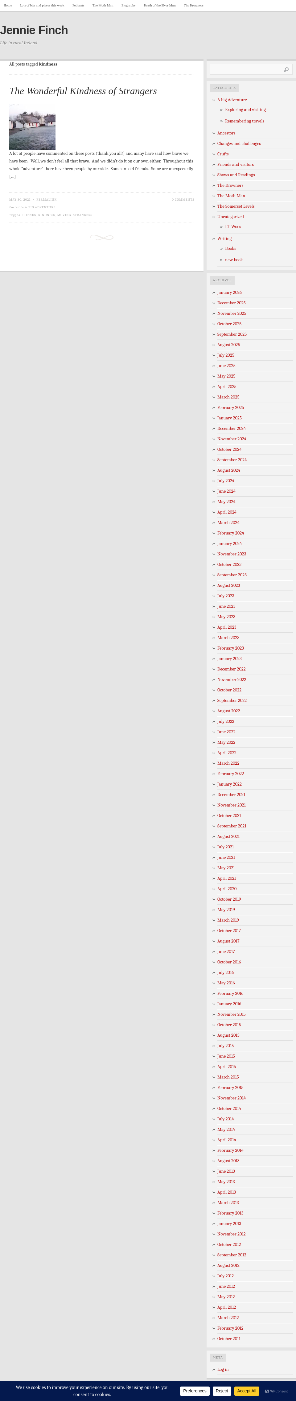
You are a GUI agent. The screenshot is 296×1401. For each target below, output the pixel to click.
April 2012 (226, 1307)
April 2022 (226, 752)
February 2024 (230, 533)
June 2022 (226, 732)
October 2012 (229, 1244)
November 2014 (231, 1098)
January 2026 (229, 292)
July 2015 (225, 1045)
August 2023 (228, 585)
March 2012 (228, 1317)
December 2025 (231, 303)
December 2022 (231, 669)
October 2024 (229, 449)
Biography (128, 5)
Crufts (223, 154)
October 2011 (228, 1338)
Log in (223, 1369)
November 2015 (231, 1014)
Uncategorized (230, 216)
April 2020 (226, 888)
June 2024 (226, 491)
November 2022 (231, 679)
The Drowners (193, 5)
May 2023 (226, 616)
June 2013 (226, 1171)
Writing (224, 238)
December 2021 (231, 794)
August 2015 (228, 1035)
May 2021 (226, 868)
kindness (46, 215)
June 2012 (226, 1286)
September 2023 (232, 575)
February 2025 (230, 407)
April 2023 (226, 627)
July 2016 (225, 972)
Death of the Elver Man (160, 5)
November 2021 (231, 805)
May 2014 (226, 1129)
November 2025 (231, 313)
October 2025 (229, 323)
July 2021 (225, 847)
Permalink (46, 200)
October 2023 (229, 564)
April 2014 (226, 1140)
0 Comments (183, 200)
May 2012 (226, 1296)
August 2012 (228, 1265)
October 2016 (229, 962)
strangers (82, 215)
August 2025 (228, 344)
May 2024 (226, 501)
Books (230, 248)
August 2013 (228, 1160)
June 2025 (226, 365)
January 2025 (229, 418)
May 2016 (226, 983)
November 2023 (231, 554)
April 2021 (226, 878)
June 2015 (226, 1056)
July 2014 (225, 1119)
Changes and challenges (239, 143)
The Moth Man (102, 5)
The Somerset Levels (235, 206)
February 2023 (230, 648)
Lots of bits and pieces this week (42, 5)
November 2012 (231, 1234)
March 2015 (228, 1077)
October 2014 (229, 1108)
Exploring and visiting (245, 109)
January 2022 (229, 784)
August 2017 (228, 941)
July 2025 (225, 355)
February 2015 (230, 1087)
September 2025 (232, 334)
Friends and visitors (235, 164)
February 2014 (230, 1150)
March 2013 (228, 1202)
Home (8, 5)
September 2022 (232, 700)
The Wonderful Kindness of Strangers (83, 90)
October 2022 (229, 690)
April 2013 (226, 1192)
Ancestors (226, 133)
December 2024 (231, 428)
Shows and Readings (236, 175)
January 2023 (229, 658)
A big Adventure (40, 207)
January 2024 (229, 543)
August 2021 (228, 836)
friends (29, 215)
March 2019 (228, 920)
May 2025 (226, 376)
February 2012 (230, 1328)
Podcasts (78, 5)
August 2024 (228, 470)
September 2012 (231, 1255)
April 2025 (226, 386)
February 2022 (230, 773)
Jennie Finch (34, 30)
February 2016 (230, 993)
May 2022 (226, 742)
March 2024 (228, 522)
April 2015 (226, 1066)
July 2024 (225, 480)
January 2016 (229, 1004)
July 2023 (225, 595)
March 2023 (228, 637)
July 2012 (225, 1276)
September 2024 (232, 459)
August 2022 (228, 711)
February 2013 (230, 1213)
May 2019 (226, 909)
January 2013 (229, 1223)
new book (234, 259)
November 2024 (231, 439)
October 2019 (229, 899)
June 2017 (226, 951)
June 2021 (226, 857)
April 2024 (226, 512)
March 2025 (228, 397)
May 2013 (226, 1181)
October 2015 (229, 1024)
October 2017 (229, 930)
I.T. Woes (233, 226)
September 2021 (231, 826)
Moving (64, 215)
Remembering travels (244, 121)
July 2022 (225, 721)
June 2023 (226, 606)
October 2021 (229, 815)
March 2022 (228, 763)
